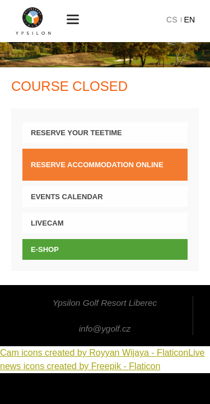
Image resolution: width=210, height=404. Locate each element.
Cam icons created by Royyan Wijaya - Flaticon (94, 352)
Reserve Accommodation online (97, 164)
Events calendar (67, 196)
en (189, 19)
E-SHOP (45, 249)
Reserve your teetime (76, 132)
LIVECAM (47, 223)
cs (171, 19)
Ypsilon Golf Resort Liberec (33, 21)
